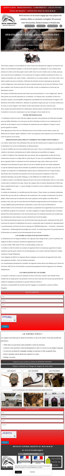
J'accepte (18, 472)
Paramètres (32, 472)
